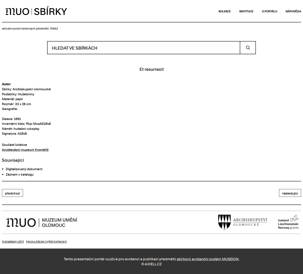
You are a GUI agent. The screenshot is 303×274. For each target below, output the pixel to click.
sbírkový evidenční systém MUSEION (208, 258)
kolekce (225, 11)
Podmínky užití (13, 241)
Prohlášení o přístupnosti (46, 241)
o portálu (269, 11)
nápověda (293, 11)
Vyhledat (248, 47)
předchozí (12, 193)
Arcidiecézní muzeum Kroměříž (25, 149)
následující (290, 193)
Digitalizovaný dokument (24, 169)
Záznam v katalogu (20, 174)
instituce (246, 11)
